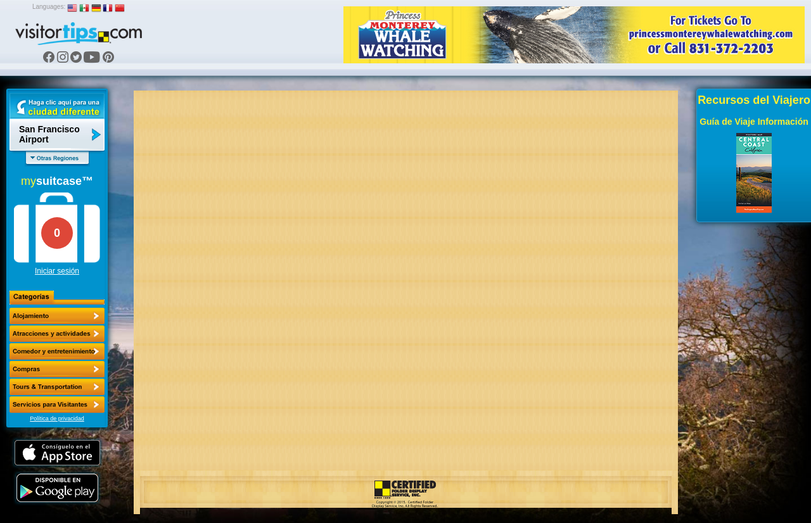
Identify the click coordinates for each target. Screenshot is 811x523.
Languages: (48, 6)
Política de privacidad (57, 418)
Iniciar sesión (57, 271)
